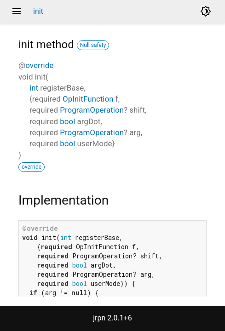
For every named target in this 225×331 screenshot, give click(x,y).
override (39, 65)
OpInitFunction (88, 98)
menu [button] (16, 11)
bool (67, 121)
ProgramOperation (92, 109)
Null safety (93, 45)
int (33, 87)
